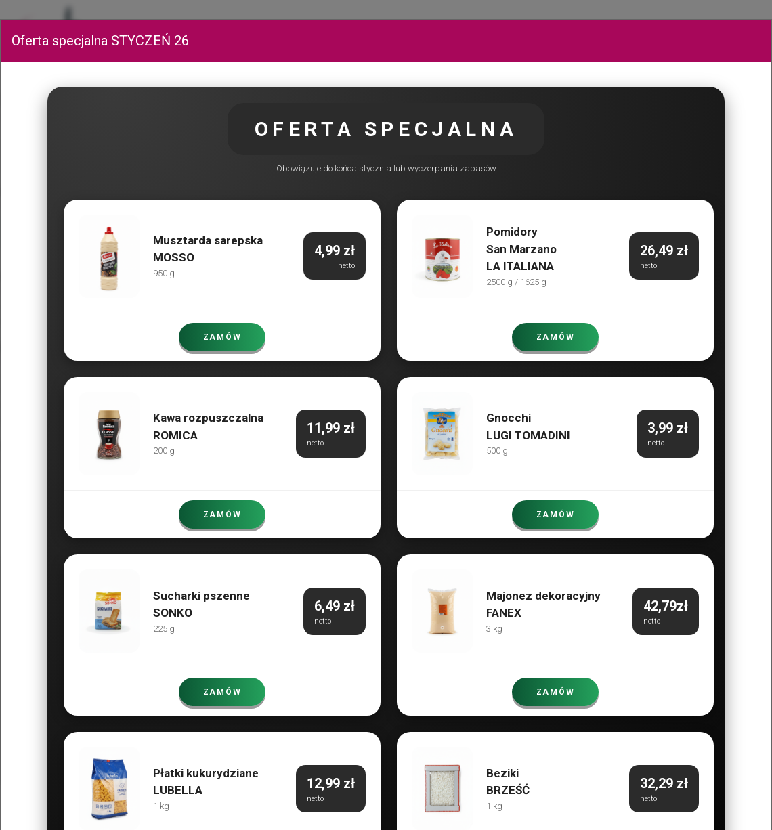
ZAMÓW (222, 337)
